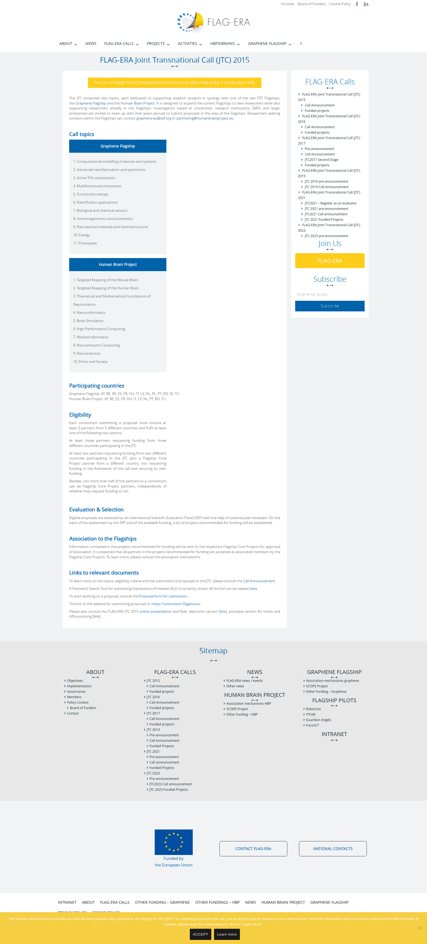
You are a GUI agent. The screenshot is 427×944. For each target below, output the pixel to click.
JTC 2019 (153, 729)
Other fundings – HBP (217, 902)
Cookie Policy (340, 3)
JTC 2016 (153, 697)
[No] (420, 928)
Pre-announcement (319, 148)
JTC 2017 (153, 713)
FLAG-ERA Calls (119, 43)
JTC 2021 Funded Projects (324, 219)
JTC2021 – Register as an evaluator (331, 203)
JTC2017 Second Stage (321, 159)
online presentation (155, 611)
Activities (187, 43)
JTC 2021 (153, 751)
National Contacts (333, 848)
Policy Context (78, 702)
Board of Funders (312, 3)
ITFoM (310, 714)
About (65, 43)
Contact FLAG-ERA (253, 848)
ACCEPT (200, 934)
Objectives (75, 680)
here (253, 588)
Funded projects (317, 110)
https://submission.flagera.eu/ (175, 603)
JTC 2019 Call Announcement (327, 187)
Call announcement (164, 762)
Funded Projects (162, 746)
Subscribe (330, 305)
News (91, 43)
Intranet (287, 3)
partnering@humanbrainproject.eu (204, 118)
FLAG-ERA (330, 260)
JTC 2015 (153, 680)
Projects (156, 43)
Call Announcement (259, 580)
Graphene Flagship (267, 43)
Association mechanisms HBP (248, 703)
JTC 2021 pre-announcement (326, 208)
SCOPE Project (237, 709)
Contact (73, 713)
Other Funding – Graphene (326, 691)
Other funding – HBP (242, 714)
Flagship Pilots (334, 700)
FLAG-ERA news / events (244, 680)
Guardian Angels (318, 720)
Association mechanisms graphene (332, 680)
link (223, 611)
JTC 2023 (153, 773)
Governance (76, 691)
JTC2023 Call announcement (171, 784)
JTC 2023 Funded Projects (169, 789)
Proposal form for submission (163, 596)
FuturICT (312, 725)
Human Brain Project (138, 103)
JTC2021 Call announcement (326, 214)
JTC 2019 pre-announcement (326, 181)
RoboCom (313, 709)
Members (74, 697)
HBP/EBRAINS (222, 43)
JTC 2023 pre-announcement (326, 236)
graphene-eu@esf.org (153, 118)
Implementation (79, 686)
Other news (235, 686)
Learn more (227, 934)
